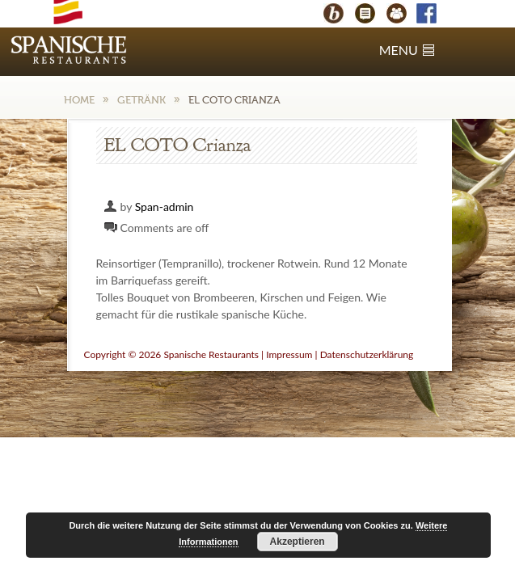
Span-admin (164, 206)
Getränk (141, 100)
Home (79, 100)
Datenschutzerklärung (367, 354)
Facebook (434, 15)
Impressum (289, 354)
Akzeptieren (297, 541)
